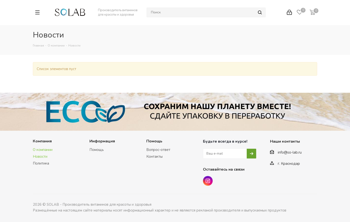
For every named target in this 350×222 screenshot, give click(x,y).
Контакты (154, 156)
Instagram (208, 181)
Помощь (96, 149)
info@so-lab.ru (290, 152)
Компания (42, 141)
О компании (42, 149)
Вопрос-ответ (158, 149)
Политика (41, 163)
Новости (40, 156)
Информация (102, 141)
